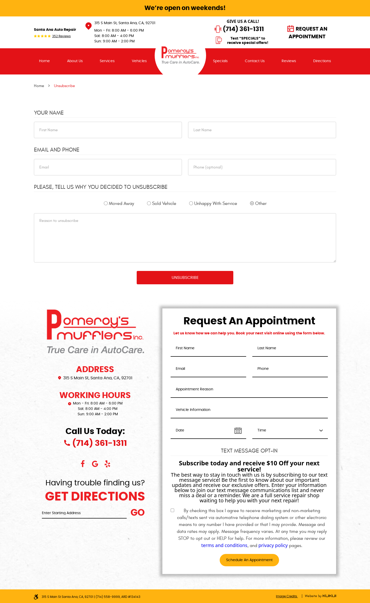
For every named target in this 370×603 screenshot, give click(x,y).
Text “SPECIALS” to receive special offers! (247, 41)
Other (261, 203)
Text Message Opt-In (249, 450)
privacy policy (273, 545)
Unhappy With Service (215, 203)
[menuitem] (44, 61)
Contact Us (255, 61)
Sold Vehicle (164, 203)
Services (107, 61)
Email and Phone (56, 149)
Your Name (49, 112)
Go (138, 512)
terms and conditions (224, 545)
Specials (220, 61)
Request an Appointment (308, 32)
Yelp (107, 464)
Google (95, 464)
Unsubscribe (64, 85)
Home (44, 61)
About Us (75, 61)
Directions (322, 61)
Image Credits (287, 596)
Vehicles (139, 61)
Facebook (83, 464)
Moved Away (121, 203)
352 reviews (61, 36)
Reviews (289, 61)
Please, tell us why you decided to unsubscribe (101, 187)
